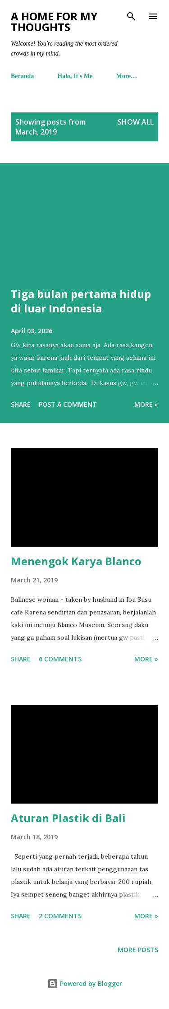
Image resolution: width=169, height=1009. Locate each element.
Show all (136, 122)
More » (146, 404)
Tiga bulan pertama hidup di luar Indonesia (81, 301)
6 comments (60, 659)
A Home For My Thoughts (54, 21)
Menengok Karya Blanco (76, 560)
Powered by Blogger (84, 983)
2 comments (60, 915)
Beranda (22, 76)
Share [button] (21, 404)
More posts (138, 949)
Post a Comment (68, 404)
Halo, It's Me (74, 76)
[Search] (131, 16)
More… (126, 76)
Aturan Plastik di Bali (68, 817)
